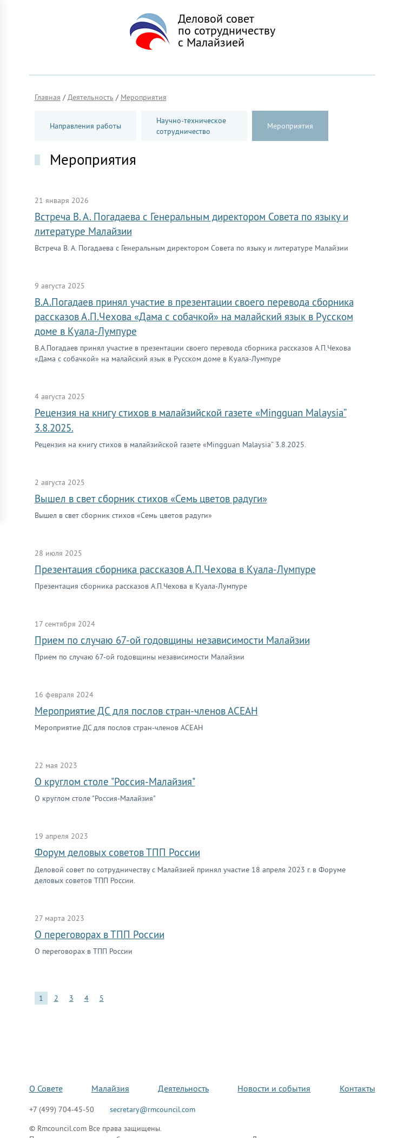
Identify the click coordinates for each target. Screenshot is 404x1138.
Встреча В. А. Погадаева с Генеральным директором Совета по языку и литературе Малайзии (191, 224)
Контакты (357, 1088)
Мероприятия (290, 126)
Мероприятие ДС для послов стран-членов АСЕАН (146, 710)
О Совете (46, 1088)
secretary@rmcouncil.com (152, 1109)
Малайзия (110, 1088)
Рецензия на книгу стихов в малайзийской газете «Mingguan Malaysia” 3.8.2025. (191, 420)
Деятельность (183, 1088)
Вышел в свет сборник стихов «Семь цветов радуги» (151, 498)
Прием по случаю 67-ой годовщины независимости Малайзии (172, 640)
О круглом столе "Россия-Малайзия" (115, 781)
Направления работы (85, 126)
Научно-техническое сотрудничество (191, 126)
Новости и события (273, 1088)
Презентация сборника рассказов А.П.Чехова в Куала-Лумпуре (175, 569)
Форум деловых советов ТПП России (117, 852)
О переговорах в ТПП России (99, 934)
